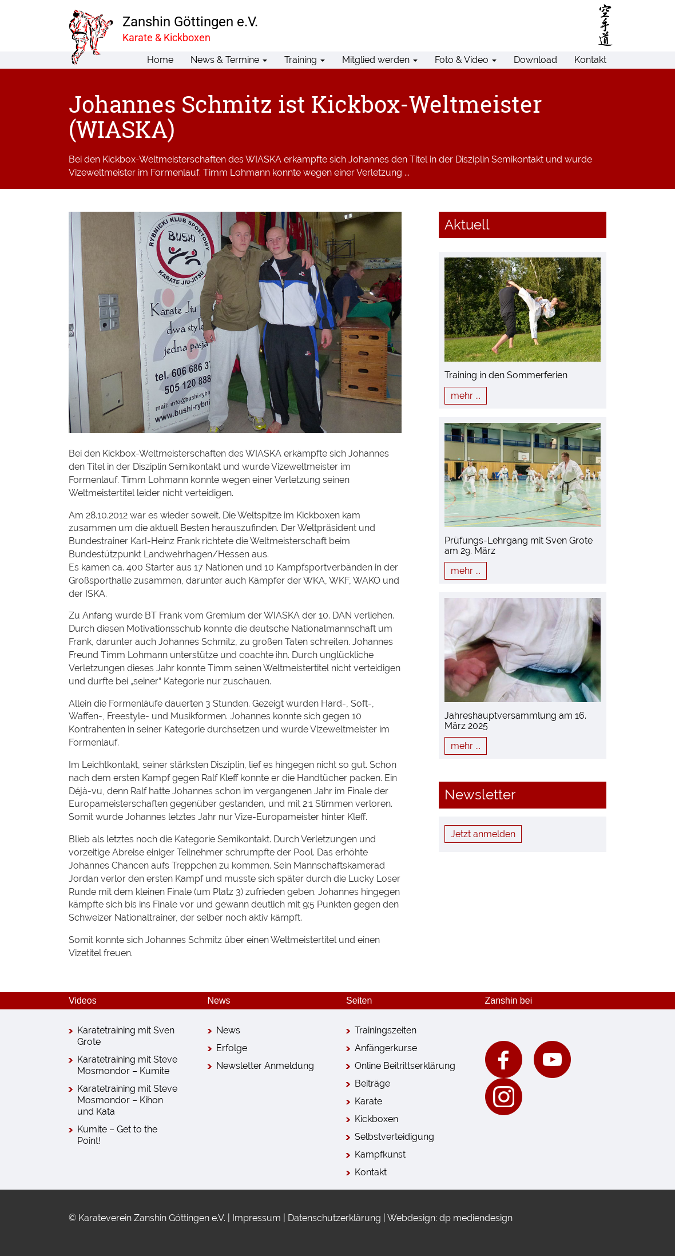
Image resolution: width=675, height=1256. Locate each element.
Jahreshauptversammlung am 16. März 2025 (515, 720)
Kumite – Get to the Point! (117, 1135)
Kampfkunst (380, 1154)
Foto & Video (466, 59)
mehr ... (466, 395)
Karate (368, 1101)
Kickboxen (376, 1119)
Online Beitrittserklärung (405, 1065)
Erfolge (231, 1048)
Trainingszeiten (385, 1030)
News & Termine (228, 59)
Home (160, 59)
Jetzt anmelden (483, 834)
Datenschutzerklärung (334, 1218)
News (228, 1030)
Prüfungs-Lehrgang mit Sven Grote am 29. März (518, 545)
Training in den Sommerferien (505, 375)
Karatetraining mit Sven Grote (125, 1036)
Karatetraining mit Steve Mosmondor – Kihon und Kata (127, 1100)
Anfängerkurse (386, 1048)
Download (535, 59)
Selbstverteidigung (394, 1136)
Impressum (256, 1218)
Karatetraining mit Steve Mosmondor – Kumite (127, 1065)
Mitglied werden (380, 59)
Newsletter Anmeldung (265, 1065)
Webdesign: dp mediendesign (450, 1218)
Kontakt (590, 59)
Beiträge (372, 1083)
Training (304, 59)
